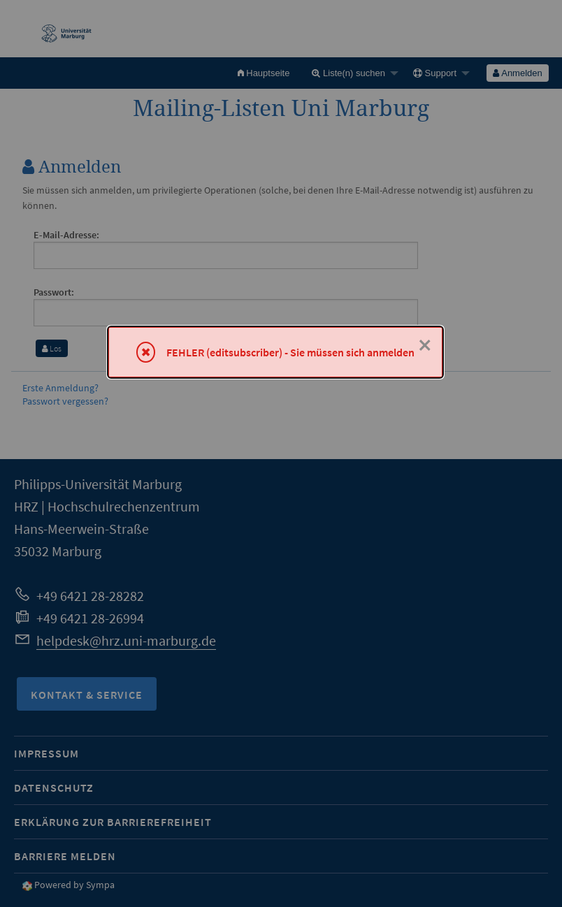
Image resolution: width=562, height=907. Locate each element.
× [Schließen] (425, 345)
